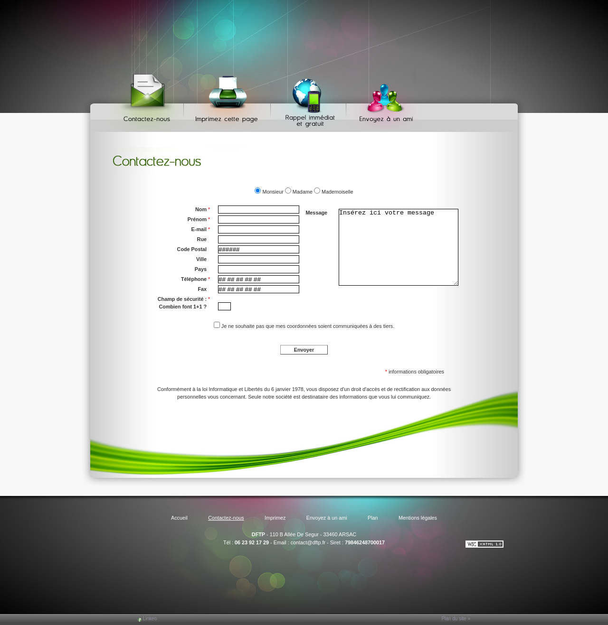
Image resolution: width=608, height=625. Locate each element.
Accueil (179, 518)
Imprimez (228, 100)
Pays (201, 269)
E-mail (200, 229)
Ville (201, 259)
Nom (202, 209)
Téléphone (195, 279)
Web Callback (310, 100)
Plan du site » (455, 618)
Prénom (199, 219)
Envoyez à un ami (382, 100)
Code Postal (192, 249)
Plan (373, 518)
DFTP (258, 534)
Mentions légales (418, 518)
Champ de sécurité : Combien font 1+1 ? (184, 302)
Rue (202, 239)
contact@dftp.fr (308, 542)
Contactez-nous (148, 100)
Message (316, 212)
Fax (202, 289)
